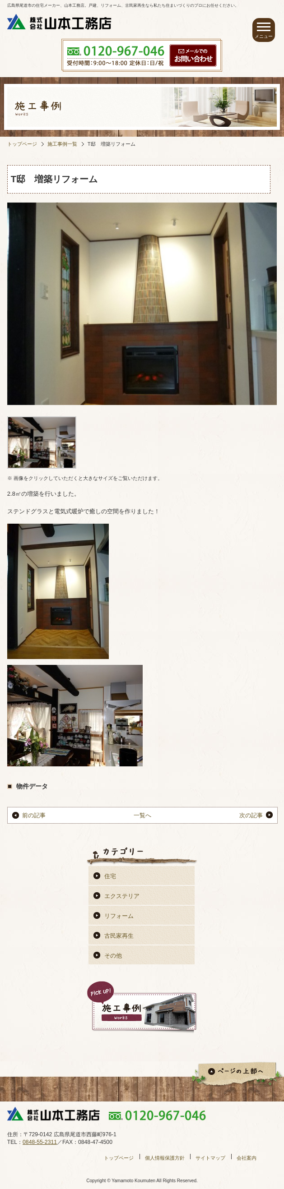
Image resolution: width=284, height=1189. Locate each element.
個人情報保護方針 (165, 1158)
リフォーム (119, 915)
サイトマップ (210, 1158)
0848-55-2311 (40, 1142)
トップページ (22, 144)
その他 (113, 955)
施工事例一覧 (62, 144)
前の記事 (34, 815)
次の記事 (251, 815)
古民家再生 (119, 935)
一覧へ (142, 815)
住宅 (110, 876)
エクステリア (122, 896)
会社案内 (246, 1158)
